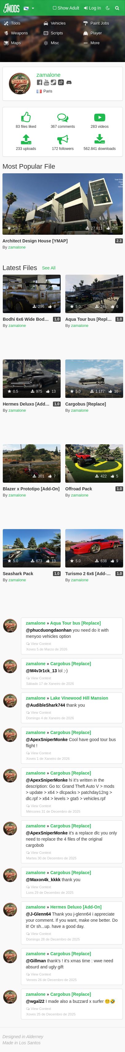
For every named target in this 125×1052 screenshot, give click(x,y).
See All (49, 267)
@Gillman (36, 960)
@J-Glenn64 (38, 914)
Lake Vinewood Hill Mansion (79, 698)
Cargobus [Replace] (70, 663)
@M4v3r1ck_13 (41, 670)
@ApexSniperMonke (47, 739)
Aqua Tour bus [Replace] (75, 623)
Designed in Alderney (22, 1036)
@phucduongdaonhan (48, 630)
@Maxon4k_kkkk (43, 879)
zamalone (49, 75)
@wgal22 (35, 1001)
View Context (38, 644)
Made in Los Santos (21, 1042)
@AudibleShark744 (45, 705)
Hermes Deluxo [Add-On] (75, 907)
